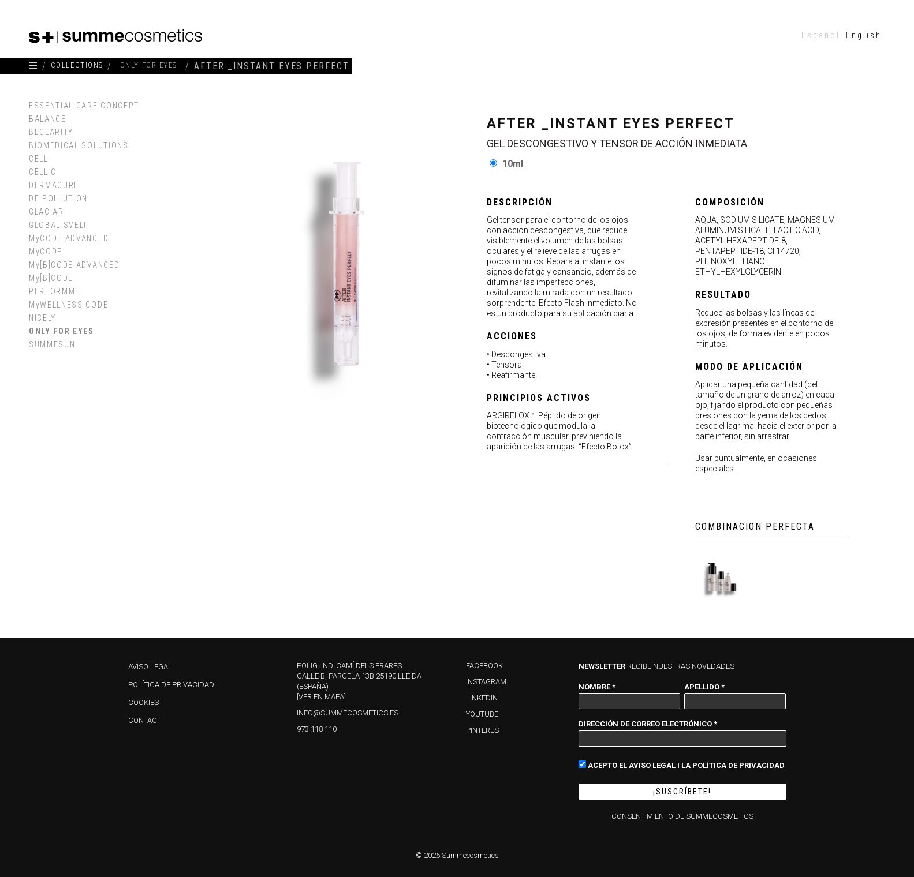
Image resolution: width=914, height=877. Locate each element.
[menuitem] (821, 34)
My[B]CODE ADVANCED (74, 264)
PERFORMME (54, 291)
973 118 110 (317, 729)
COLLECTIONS (85, 66)
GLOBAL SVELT (58, 225)
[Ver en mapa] (321, 696)
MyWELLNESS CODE (68, 304)
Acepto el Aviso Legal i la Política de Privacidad (682, 764)
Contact (144, 720)
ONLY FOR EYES (61, 331)
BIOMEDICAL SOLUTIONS (79, 145)
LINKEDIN (482, 698)
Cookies (143, 702)
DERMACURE (54, 185)
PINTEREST (484, 730)
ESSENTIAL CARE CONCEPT (84, 105)
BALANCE (47, 118)
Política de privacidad (171, 684)
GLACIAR (46, 211)
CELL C (43, 172)
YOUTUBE (482, 714)
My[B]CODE (51, 278)
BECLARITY (51, 132)
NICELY (42, 318)
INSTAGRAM (486, 681)
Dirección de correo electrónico (648, 723)
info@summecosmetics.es (347, 713)
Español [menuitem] (820, 35)
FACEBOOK (484, 665)
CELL (39, 158)
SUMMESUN (52, 344)
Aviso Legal (150, 666)
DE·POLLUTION (58, 198)
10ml (512, 163)
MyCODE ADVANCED (69, 238)
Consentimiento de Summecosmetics (682, 816)
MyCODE (45, 251)
